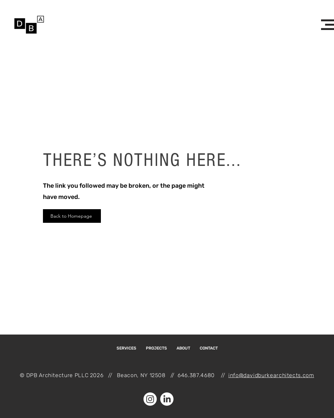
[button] (327, 24)
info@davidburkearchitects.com (271, 375)
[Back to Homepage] (72, 216)
